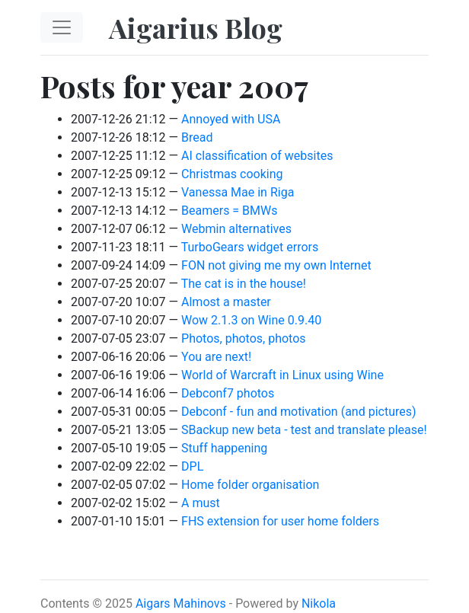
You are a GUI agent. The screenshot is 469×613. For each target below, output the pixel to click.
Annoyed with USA (230, 119)
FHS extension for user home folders (280, 521)
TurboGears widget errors (249, 247)
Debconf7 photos (227, 393)
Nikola (319, 603)
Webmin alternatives (236, 229)
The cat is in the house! (243, 283)
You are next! (216, 357)
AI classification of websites (257, 155)
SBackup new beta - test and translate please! (304, 430)
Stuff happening (224, 448)
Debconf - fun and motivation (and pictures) (298, 411)
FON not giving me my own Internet (276, 265)
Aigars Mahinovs (181, 603)
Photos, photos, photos (243, 338)
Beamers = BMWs (229, 210)
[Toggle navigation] (61, 27)
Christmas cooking (231, 174)
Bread (196, 137)
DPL (192, 466)
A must (200, 503)
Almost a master (226, 302)
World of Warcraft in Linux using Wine (282, 375)
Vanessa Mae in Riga (237, 192)
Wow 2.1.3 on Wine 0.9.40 (251, 320)
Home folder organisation (250, 484)
